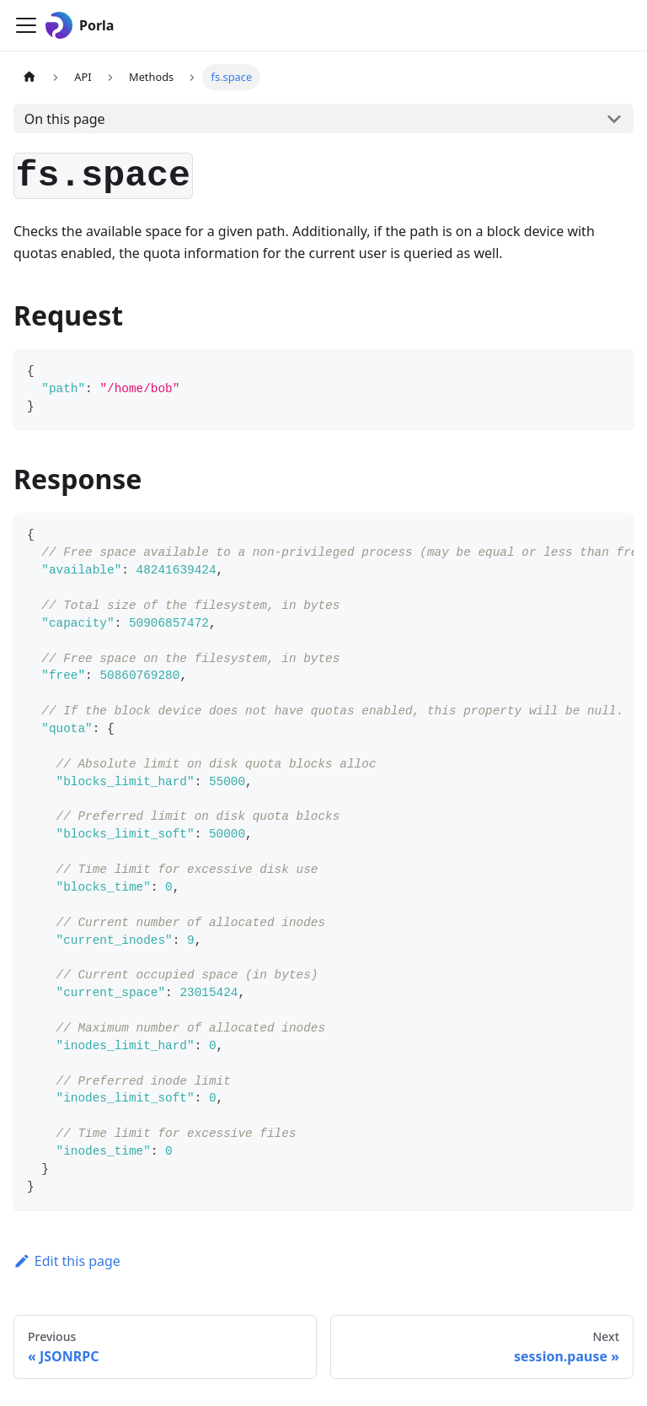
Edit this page (66, 1261)
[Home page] (29, 77)
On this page (64, 119)
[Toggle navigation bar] (26, 25)
